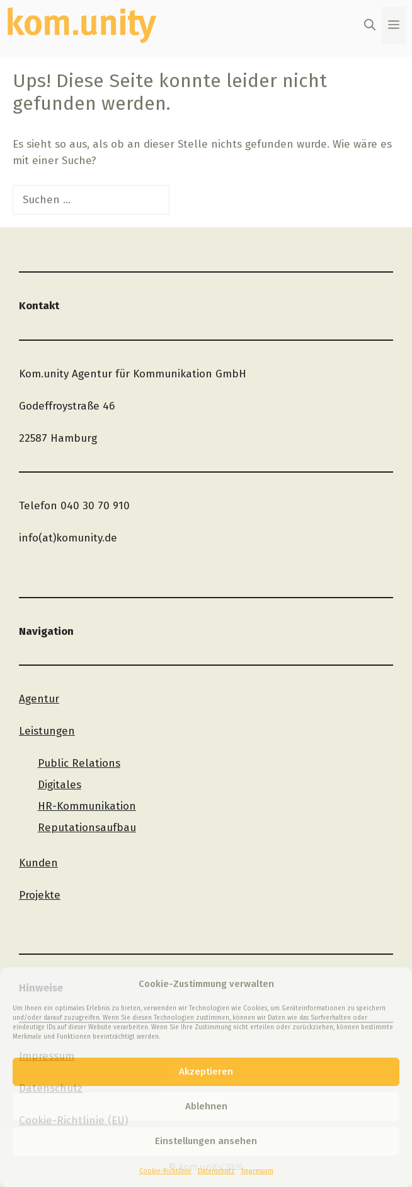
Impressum (257, 1171)
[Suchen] (191, 200)
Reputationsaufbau (87, 827)
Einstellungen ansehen (206, 1141)
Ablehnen (206, 1106)
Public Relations (79, 763)
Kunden (38, 863)
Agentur (39, 699)
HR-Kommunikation (87, 806)
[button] (370, 25)
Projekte (39, 895)
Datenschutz (216, 1171)
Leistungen (47, 731)
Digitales (59, 784)
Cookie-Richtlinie (165, 1171)
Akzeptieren (206, 1071)
